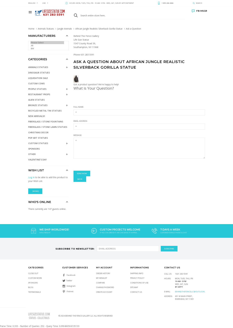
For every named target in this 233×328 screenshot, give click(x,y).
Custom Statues (38, 143)
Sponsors (34, 148)
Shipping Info (136, 273)
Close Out (33, 273)
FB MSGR (199, 10)
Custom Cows (36, 83)
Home (31, 28)
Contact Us (136, 292)
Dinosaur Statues (39, 72)
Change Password (105, 287)
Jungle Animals (64, 28)
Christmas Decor (38, 132)
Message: (77, 135)
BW (47, 48)
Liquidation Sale (38, 78)
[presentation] (97, 165)
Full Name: (78, 107)
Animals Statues (46, 28)
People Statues (37, 88)
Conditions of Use (139, 282)
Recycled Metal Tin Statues (45, 110)
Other (32, 154)
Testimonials (34, 292)
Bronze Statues (37, 105)
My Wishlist (101, 278)
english (31, 3)
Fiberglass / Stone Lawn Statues (47, 126)
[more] (35, 191)
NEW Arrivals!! (36, 116)
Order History (103, 273)
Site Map (134, 287)
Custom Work (35, 278)
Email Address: (80, 121)
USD (44, 3)
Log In (31, 177)
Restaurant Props (39, 94)
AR (47, 45)
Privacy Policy (137, 278)
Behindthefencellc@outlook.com (192, 291)
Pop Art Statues (38, 137)
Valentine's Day (37, 159)
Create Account (104, 292)
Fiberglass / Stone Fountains (45, 121)
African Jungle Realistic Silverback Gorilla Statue (98, 28)
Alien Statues (36, 99)
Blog (30, 287)
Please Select (47, 42)
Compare (100, 282)
